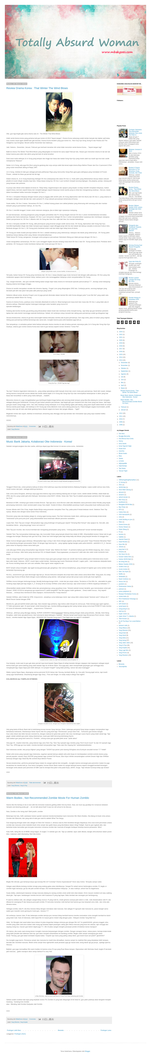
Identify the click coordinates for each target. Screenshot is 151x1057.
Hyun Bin (122, 544)
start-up (121, 611)
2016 (121, 351)
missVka (121, 451)
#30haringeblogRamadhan (127, 480)
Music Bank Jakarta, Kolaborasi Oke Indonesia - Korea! (39, 441)
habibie (121, 537)
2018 (121, 346)
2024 (121, 332)
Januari (123, 410)
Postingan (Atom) (20, 1034)
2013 (121, 360)
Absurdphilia (123, 666)
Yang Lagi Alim (123, 650)
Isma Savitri (122, 443)
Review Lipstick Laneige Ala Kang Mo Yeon (134, 279)
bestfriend (122, 502)
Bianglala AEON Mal (125, 504)
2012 (121, 413)
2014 (121, 357)
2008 (121, 425)
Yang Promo (123, 653)
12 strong (122, 482)
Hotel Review (123, 542)
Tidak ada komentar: (35, 782)
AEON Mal (122, 487)
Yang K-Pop (23, 785)
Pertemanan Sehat (125, 586)
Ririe (120, 456)
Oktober (124, 368)
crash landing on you (125, 519)
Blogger (87, 1051)
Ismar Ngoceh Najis (125, 446)
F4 (119, 532)
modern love (123, 566)
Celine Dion (122, 512)
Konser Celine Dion (125, 557)
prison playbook (124, 591)
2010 (121, 419)
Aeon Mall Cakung (125, 490)
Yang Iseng (122, 640)
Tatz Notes (122, 468)
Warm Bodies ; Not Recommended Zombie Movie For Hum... (131, 401)
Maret (123, 388)
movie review (123, 569)
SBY (120, 601)
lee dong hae (123, 561)
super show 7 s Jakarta (126, 616)
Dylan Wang (123, 529)
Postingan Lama (106, 1030)
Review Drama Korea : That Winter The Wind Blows (37, 88)
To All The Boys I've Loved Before (130, 621)
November (124, 365)
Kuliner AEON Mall (125, 559)
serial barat (122, 606)
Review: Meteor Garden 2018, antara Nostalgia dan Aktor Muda (135, 208)
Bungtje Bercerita (124, 436)
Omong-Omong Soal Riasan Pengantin (135, 246)
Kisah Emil (122, 448)
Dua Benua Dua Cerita (126, 438)
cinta (120, 517)
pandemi (121, 584)
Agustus (124, 374)
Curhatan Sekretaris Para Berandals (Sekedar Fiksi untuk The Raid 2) (135, 132)
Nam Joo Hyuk (123, 571)
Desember (124, 362)
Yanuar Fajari (123, 471)
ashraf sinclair (123, 497)
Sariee (121, 458)
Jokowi (121, 547)
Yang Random (123, 655)
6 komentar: (32, 426)
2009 (121, 422)
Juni (122, 379)
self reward (122, 604)
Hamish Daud (123, 539)
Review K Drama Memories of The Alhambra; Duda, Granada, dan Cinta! (135, 170)
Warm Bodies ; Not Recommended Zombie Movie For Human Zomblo (47, 797)
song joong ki (123, 609)
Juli (122, 377)
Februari (124, 407)
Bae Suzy (122, 500)
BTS (120, 509)
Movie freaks (123, 453)
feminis (121, 534)
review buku (123, 596)
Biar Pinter (122, 507)
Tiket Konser (123, 618)
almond (121, 492)
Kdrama (121, 552)
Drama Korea (123, 524)
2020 (121, 340)
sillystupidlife (123, 463)
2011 (121, 416)
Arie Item (122, 433)
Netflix (121, 574)
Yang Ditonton (15, 429)
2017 (121, 349)
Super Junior (123, 614)
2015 (121, 354)
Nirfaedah (122, 576)
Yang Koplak (24, 1022)
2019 (121, 343)
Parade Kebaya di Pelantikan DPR (134, 298)
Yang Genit (122, 635)
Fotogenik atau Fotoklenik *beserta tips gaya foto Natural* (135, 228)
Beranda (60, 1030)
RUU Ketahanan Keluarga (127, 599)
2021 (121, 337)
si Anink (121, 461)
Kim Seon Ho (123, 554)
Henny (121, 441)
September (124, 371)
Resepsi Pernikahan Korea (127, 594)
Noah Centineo (123, 579)
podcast (121, 589)
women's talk (123, 625)
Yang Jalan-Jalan (124, 643)
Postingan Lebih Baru (14, 1030)
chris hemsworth (124, 514)
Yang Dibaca (123, 628)
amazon (121, 495)
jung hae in (122, 549)
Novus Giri (122, 581)
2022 (121, 334)
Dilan (120, 522)
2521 (120, 485)
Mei (122, 382)
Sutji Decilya (123, 466)
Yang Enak (122, 633)
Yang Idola (122, 638)
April (122, 385)
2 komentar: (32, 1019)
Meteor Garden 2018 (125, 564)
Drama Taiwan (123, 527)
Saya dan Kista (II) (135, 261)
